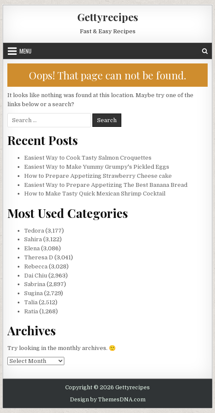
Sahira (33, 239)
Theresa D (38, 257)
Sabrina (34, 284)
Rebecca (35, 266)
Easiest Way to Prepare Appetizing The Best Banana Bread (105, 185)
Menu (25, 51)
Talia (31, 302)
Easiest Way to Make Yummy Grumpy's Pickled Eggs (96, 167)
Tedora (34, 230)
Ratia (31, 311)
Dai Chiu (35, 275)
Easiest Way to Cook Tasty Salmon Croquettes (88, 157)
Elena (32, 248)
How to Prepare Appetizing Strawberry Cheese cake (98, 176)
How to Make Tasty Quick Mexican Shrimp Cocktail (94, 193)
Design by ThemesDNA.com (107, 400)
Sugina (33, 293)
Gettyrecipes (107, 17)
